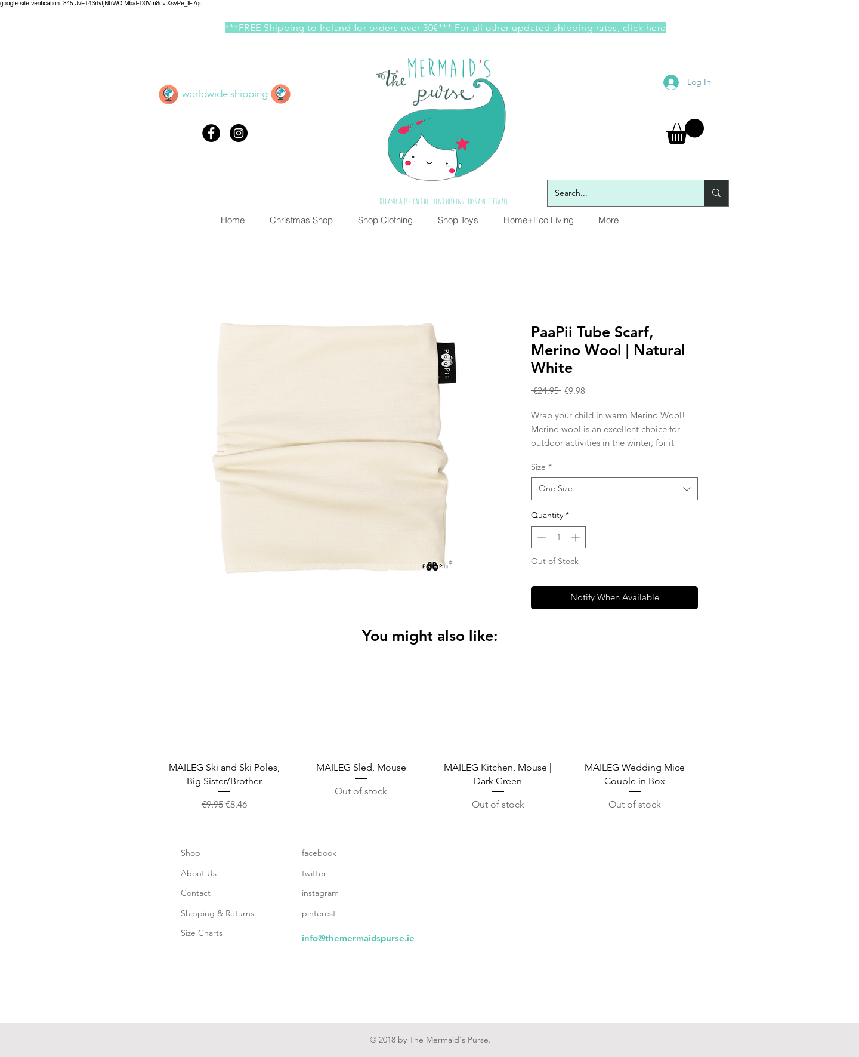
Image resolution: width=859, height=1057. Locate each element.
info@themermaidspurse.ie (358, 938)
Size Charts (202, 932)
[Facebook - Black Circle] (211, 133)
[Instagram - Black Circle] (239, 133)
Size (541, 466)
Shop (190, 853)
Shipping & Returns (217, 913)
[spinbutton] (558, 537)
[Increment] (576, 537)
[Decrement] (540, 537)
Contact (196, 892)
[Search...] (617, 193)
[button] (685, 131)
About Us (199, 873)
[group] (429, 740)
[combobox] (614, 488)
